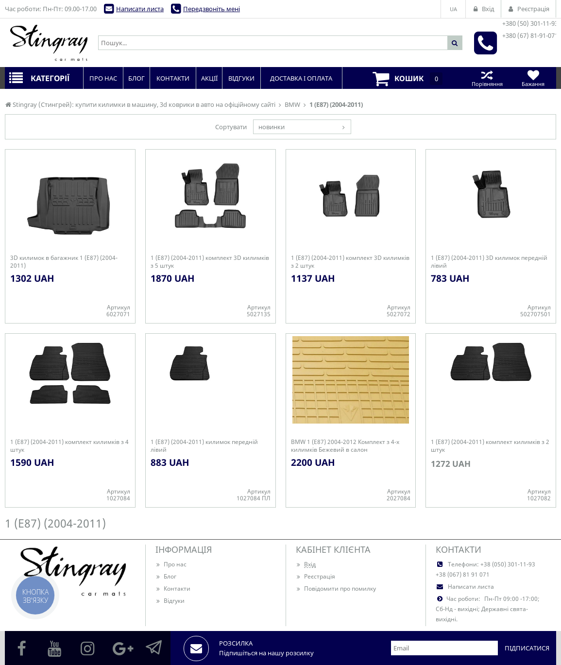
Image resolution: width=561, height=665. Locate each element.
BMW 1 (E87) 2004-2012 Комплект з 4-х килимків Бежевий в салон (345, 446)
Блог (165, 576)
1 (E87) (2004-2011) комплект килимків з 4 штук (69, 446)
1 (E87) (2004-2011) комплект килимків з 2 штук (490, 446)
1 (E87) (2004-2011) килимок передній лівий (204, 446)
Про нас (171, 564)
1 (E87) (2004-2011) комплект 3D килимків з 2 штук (350, 262)
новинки (271, 126)
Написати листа (140, 8)
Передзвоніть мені (211, 8)
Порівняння (487, 78)
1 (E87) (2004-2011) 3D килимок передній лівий (489, 262)
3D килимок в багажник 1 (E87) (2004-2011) (64, 262)
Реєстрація (315, 576)
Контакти (172, 588)
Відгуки (170, 601)
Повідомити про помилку (336, 588)
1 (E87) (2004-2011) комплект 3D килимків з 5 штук (210, 262)
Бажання (533, 78)
